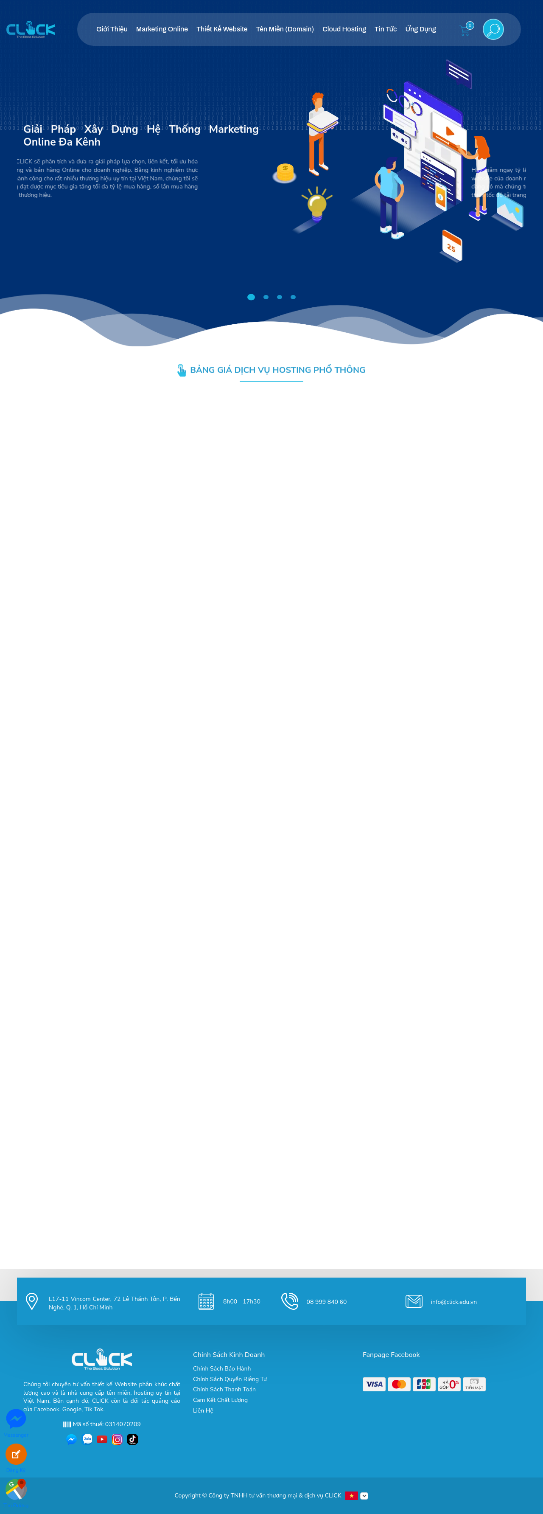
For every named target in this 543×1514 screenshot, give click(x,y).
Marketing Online (162, 29)
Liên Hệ (203, 1411)
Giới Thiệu (112, 29)
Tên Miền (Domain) (285, 29)
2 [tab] (267, 297)
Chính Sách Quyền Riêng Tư (230, 1379)
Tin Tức (386, 29)
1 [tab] (253, 298)
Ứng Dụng (420, 29)
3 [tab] (281, 297)
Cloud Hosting (344, 29)
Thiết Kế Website (222, 29)
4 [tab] (294, 297)
